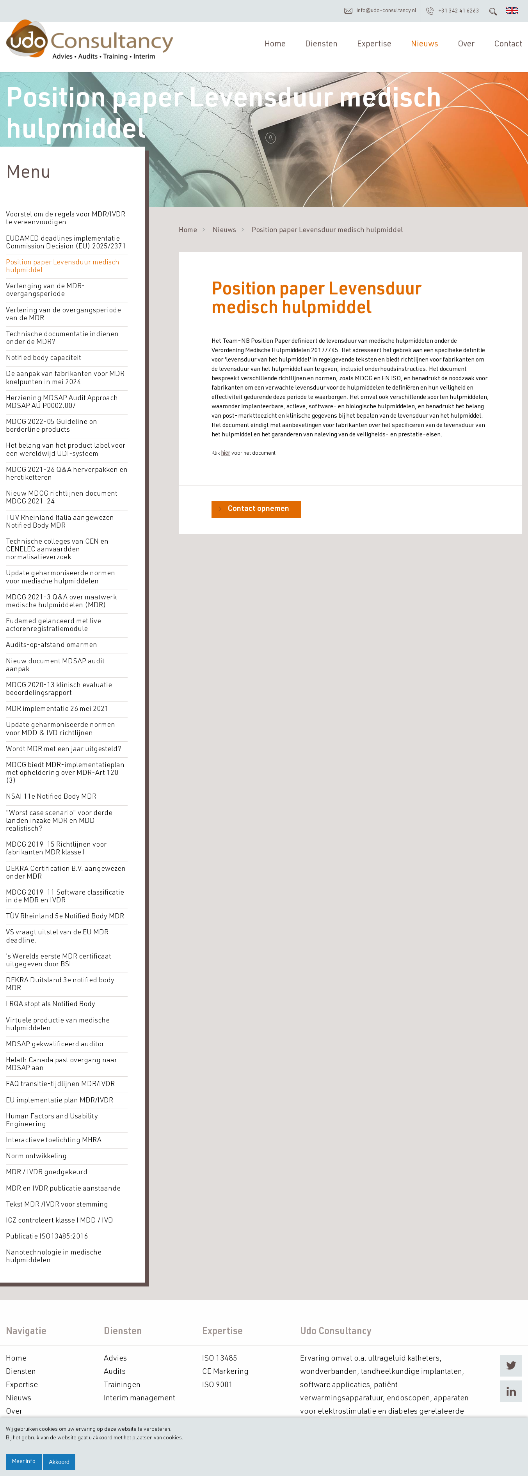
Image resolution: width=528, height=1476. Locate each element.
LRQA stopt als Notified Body (50, 1001)
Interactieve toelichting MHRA (53, 1137)
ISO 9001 (217, 1381)
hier (225, 454)
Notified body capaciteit (43, 359)
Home (275, 46)
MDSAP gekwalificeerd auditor (55, 1041)
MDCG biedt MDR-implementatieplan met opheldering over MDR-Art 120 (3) (64, 771)
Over (466, 46)
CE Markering (225, 1368)
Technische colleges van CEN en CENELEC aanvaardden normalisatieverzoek (57, 549)
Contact (508, 46)
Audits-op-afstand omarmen (51, 644)
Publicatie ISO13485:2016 (47, 1233)
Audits (115, 1368)
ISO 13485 (219, 1355)
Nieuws (424, 46)
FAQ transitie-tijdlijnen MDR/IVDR (60, 1081)
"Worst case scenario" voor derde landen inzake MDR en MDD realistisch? (59, 819)
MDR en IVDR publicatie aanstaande (63, 1185)
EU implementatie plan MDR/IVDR (59, 1097)
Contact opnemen (258, 511)
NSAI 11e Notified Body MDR (51, 795)
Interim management (139, 1394)
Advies (115, 1355)
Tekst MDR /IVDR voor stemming (56, 1201)
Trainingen (122, 1381)
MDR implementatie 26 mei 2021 (57, 708)
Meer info (24, 1462)
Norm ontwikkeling (36, 1153)
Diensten (321, 46)
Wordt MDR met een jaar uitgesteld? (63, 747)
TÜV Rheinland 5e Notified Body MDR (64, 914)
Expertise (374, 46)
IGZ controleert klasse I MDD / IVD (59, 1217)
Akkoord (59, 1462)
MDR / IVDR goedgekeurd (46, 1169)
